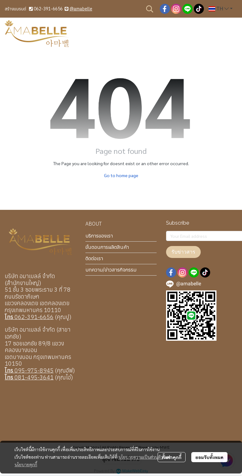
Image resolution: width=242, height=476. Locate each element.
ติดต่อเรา (94, 258)
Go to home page (121, 175)
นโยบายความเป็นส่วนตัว (140, 457)
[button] (149, 8)
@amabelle (81, 9)
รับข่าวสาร (183, 252)
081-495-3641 (29, 377)
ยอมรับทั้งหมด (209, 457)
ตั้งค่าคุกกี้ (172, 457)
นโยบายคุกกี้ (25, 464)
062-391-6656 (48, 9)
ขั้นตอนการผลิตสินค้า (107, 247)
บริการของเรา (99, 235)
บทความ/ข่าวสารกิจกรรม (110, 269)
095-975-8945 (29, 370)
